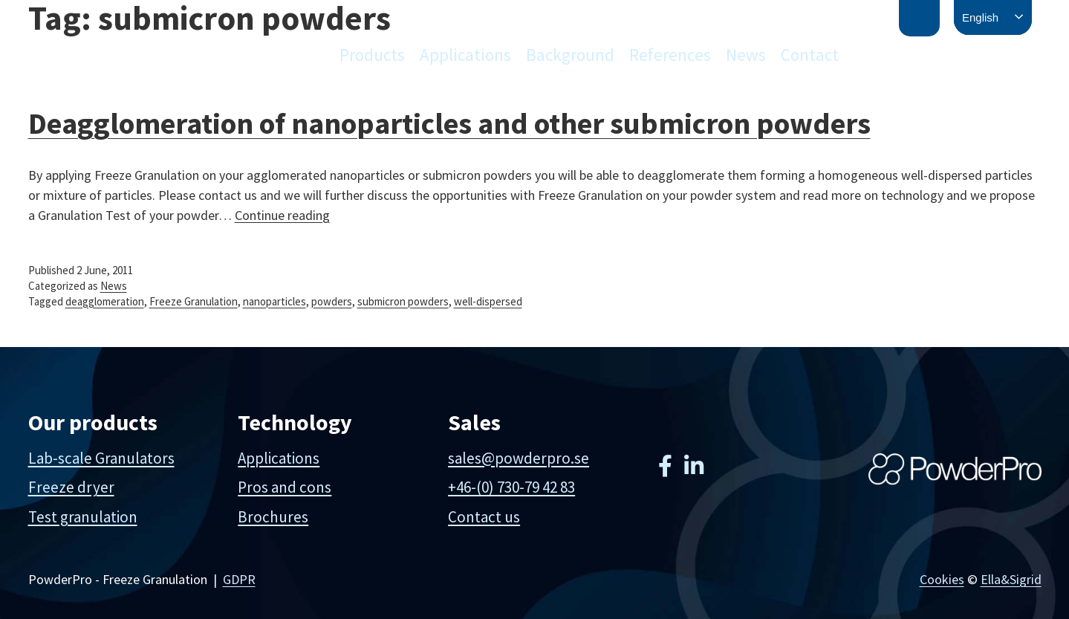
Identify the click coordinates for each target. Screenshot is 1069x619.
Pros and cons (284, 487)
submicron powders (403, 301)
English (980, 17)
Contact (810, 54)
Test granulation (82, 517)
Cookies (942, 579)
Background (570, 54)
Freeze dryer (71, 487)
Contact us (484, 517)
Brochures (273, 517)
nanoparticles (274, 301)
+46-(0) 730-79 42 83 (511, 487)
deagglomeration (104, 301)
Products (372, 54)
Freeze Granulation (193, 301)
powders (331, 301)
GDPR (239, 579)
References (670, 54)
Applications (465, 54)
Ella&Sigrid (1011, 579)
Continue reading (282, 215)
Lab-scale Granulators (101, 458)
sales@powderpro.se (518, 458)
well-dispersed (488, 301)
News (746, 54)
